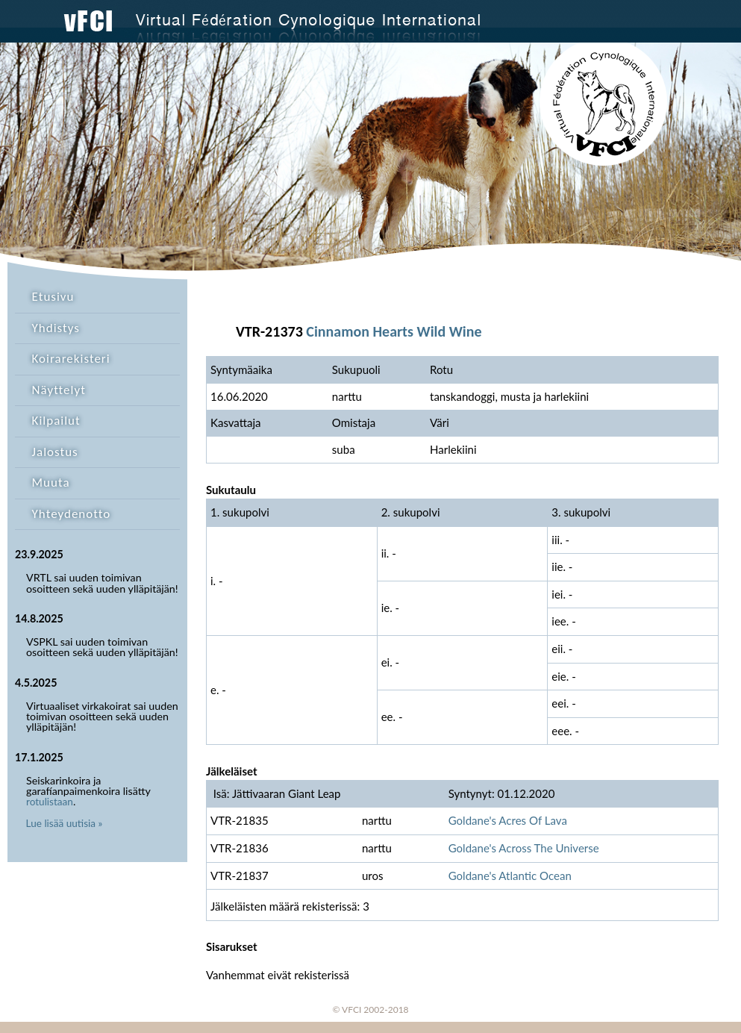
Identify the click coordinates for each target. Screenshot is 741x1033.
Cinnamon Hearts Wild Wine (393, 331)
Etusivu (53, 297)
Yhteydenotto (71, 514)
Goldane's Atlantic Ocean (510, 875)
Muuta (51, 482)
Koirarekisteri (71, 358)
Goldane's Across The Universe (523, 848)
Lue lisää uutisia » (64, 823)
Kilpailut (56, 420)
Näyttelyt (59, 390)
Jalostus (55, 452)
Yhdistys (56, 328)
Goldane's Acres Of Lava (507, 820)
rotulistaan (49, 802)
